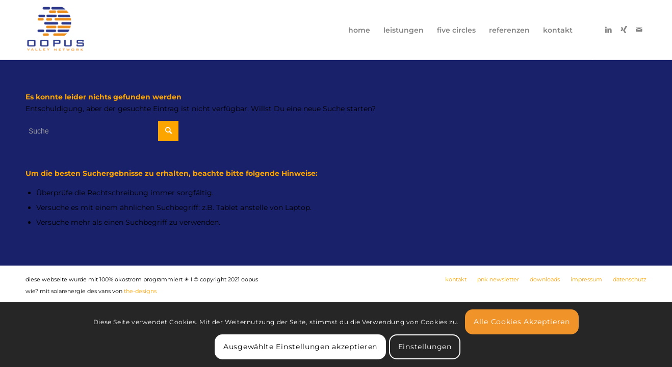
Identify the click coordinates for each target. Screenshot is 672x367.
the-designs (140, 291)
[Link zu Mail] (639, 29)
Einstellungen (425, 346)
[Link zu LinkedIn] (608, 29)
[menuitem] (359, 30)
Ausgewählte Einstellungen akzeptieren (300, 346)
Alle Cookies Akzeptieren (522, 321)
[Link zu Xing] (623, 29)
